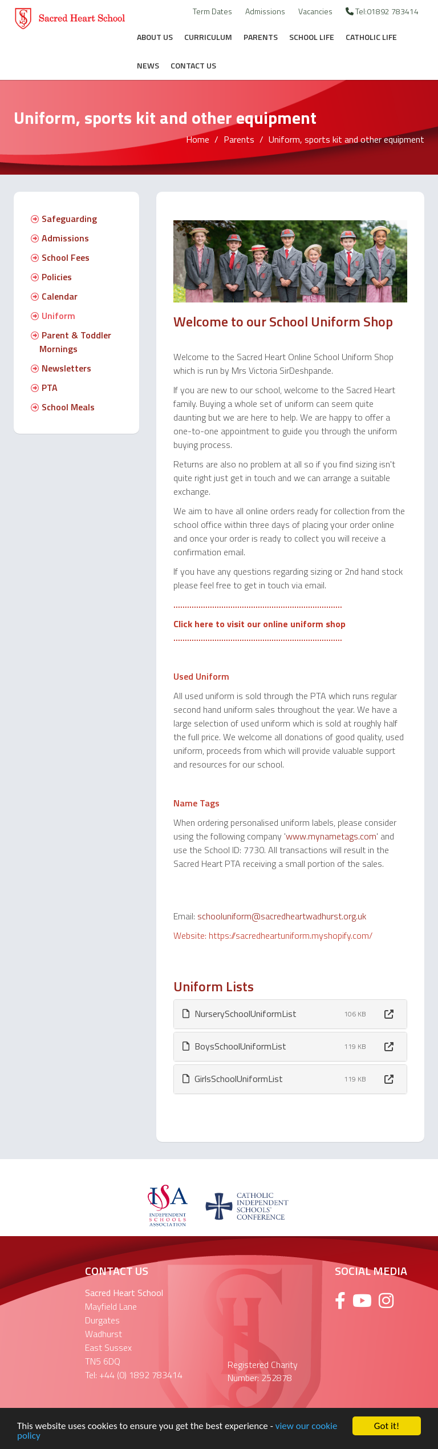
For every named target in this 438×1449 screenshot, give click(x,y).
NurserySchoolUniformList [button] (239, 1013)
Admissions (265, 11)
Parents (261, 37)
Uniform (53, 315)
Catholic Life (371, 37)
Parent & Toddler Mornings (71, 342)
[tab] (290, 1014)
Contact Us (193, 65)
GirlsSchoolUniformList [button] (232, 1078)
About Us (155, 37)
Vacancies (315, 11)
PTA (44, 387)
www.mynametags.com (331, 836)
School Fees (60, 257)
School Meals (63, 407)
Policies (51, 277)
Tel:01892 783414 (382, 11)
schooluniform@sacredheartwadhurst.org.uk (281, 916)
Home (197, 139)
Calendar (54, 296)
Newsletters (61, 368)
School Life (311, 37)
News (148, 65)
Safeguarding (64, 218)
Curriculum (208, 37)
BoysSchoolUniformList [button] (234, 1046)
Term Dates (212, 11)
